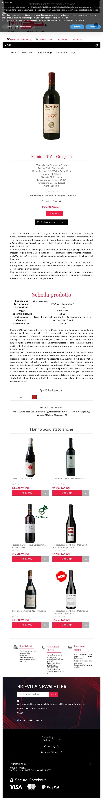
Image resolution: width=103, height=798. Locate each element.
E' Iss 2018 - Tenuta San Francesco (68, 478)
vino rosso (25, 412)
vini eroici (40, 415)
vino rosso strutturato (58, 412)
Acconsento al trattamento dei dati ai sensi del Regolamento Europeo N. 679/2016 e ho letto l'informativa (51, 706)
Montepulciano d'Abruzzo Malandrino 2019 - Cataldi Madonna (70, 612)
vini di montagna (79, 412)
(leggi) (20, 712)
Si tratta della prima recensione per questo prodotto (51, 195)
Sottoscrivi (25, 720)
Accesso (77, 39)
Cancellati (37, 720)
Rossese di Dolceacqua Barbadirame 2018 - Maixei (29, 546)
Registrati (63, 39)
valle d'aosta (40, 412)
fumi (51, 415)
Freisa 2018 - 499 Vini (22, 478)
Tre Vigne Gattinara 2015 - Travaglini (29, 610)
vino (14, 412)
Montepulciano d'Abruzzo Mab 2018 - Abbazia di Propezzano (70, 546)
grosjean (60, 415)
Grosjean (57, 201)
